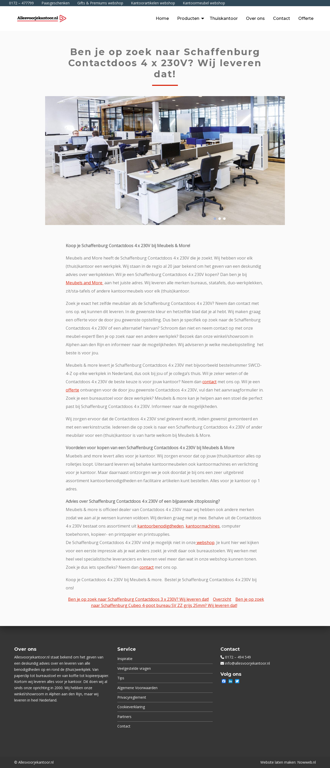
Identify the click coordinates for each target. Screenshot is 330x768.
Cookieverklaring (131, 706)
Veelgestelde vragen (134, 668)
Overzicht (222, 599)
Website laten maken (277, 762)
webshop (205, 542)
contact (209, 382)
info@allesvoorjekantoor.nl (247, 663)
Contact (123, 726)
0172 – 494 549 (238, 657)
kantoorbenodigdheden (160, 526)
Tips (120, 677)
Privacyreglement (131, 697)
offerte (72, 390)
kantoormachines (203, 526)
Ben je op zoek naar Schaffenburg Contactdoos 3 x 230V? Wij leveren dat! (138, 599)
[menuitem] (162, 18)
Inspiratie (125, 658)
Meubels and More (84, 283)
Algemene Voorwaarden (137, 687)
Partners (124, 716)
